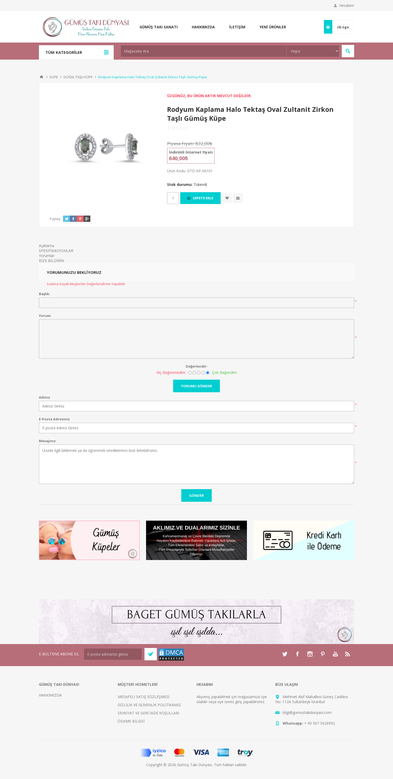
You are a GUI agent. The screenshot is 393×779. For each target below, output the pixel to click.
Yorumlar (46, 255)
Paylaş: (55, 218)
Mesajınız (47, 440)
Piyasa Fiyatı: (180, 143)
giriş (238, 701)
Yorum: (45, 315)
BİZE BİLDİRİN (51, 260)
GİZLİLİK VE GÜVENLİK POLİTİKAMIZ (149, 704)
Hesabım (346, 5)
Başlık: (44, 293)
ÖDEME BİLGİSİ (131, 721)
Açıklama (46, 245)
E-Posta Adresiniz (54, 419)
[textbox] (203, 51)
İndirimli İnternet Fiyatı (191, 152)
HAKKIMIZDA (50, 695)
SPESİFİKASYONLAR (56, 250)
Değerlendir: (197, 366)
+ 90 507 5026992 (319, 723)
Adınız (44, 397)
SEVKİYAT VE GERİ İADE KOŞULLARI (148, 712)
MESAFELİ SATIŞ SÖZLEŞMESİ (143, 696)
